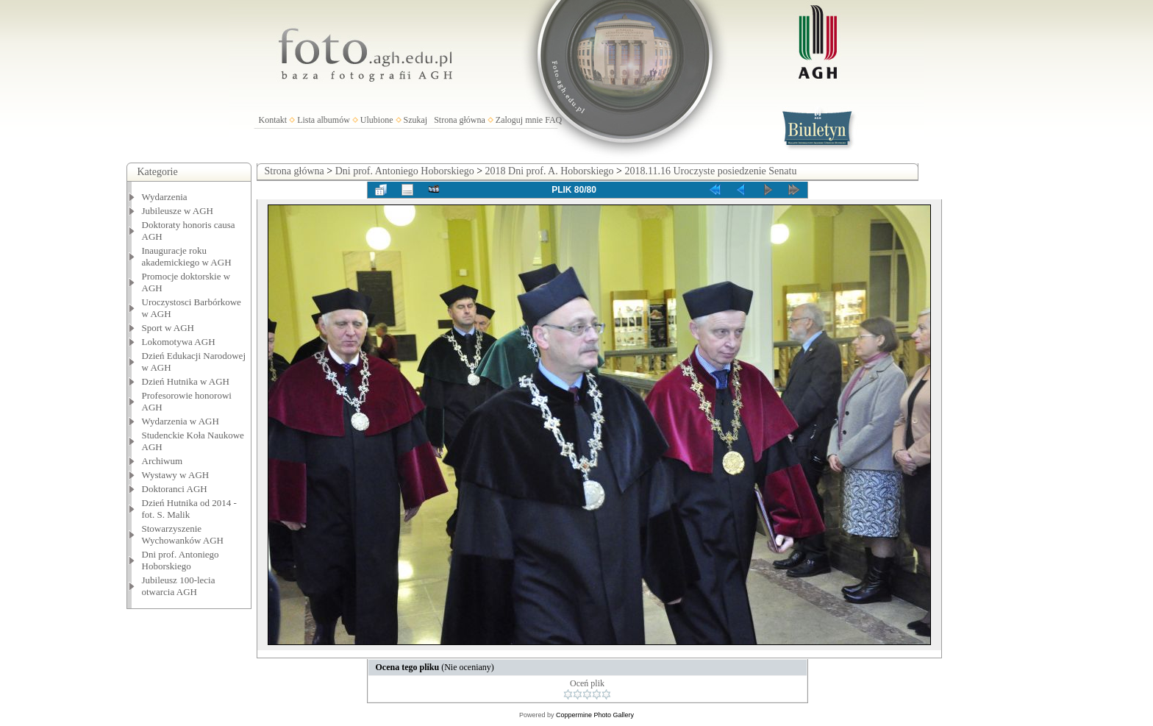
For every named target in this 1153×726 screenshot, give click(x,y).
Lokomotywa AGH (178, 341)
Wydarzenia (165, 196)
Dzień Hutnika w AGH (186, 381)
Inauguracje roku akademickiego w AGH (187, 256)
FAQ (553, 120)
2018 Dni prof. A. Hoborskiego (549, 171)
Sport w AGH (168, 327)
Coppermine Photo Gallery (595, 715)
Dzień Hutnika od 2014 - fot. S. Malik (189, 508)
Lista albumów (323, 120)
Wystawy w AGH (176, 474)
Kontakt (273, 120)
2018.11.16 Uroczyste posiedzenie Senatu (710, 171)
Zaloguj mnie (519, 120)
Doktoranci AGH (174, 488)
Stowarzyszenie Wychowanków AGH (183, 534)
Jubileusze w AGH (178, 210)
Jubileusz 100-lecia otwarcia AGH (178, 585)
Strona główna (459, 120)
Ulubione (376, 120)
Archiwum (162, 460)
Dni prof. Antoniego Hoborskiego (180, 560)
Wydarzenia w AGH (180, 421)
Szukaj (416, 120)
